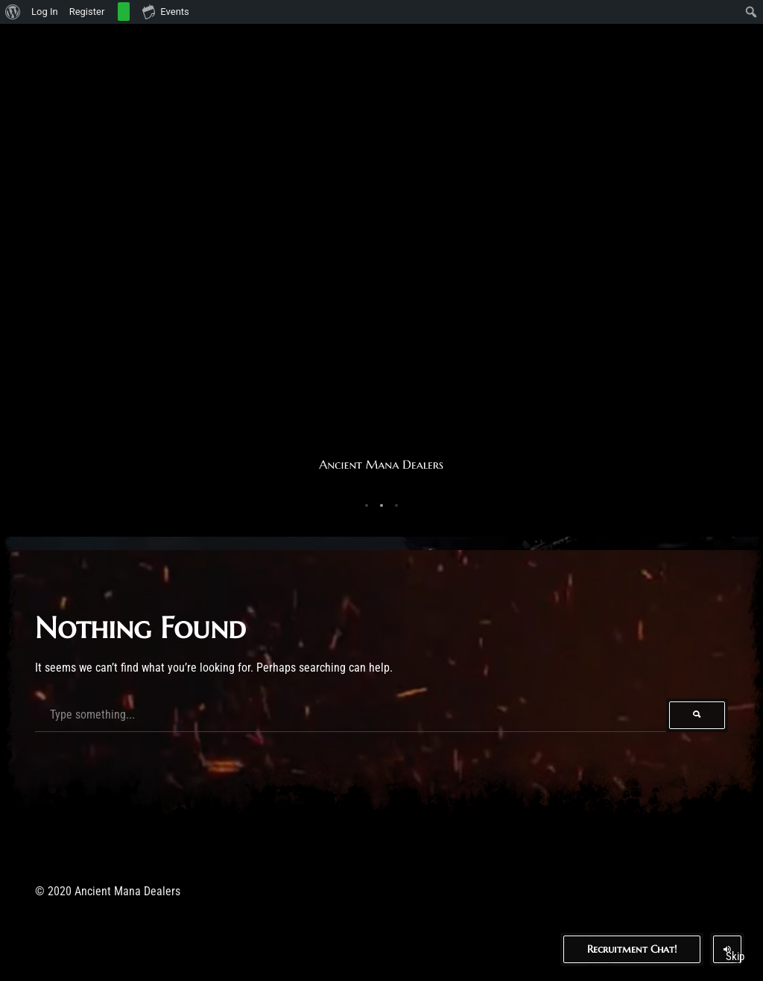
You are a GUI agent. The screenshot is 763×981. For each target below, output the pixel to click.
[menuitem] (13, 12)
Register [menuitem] (87, 11)
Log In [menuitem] (44, 11)
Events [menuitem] (165, 11)
